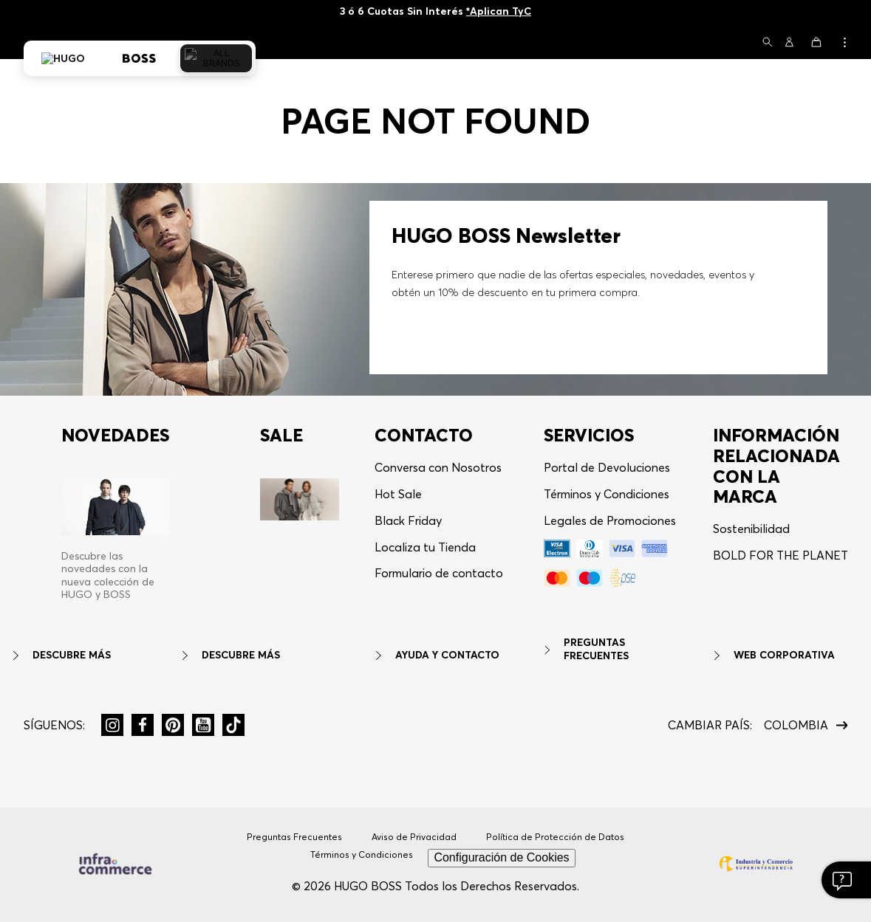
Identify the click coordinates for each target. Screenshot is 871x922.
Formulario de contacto (439, 572)
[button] (767, 43)
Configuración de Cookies (501, 857)
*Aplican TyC (498, 11)
